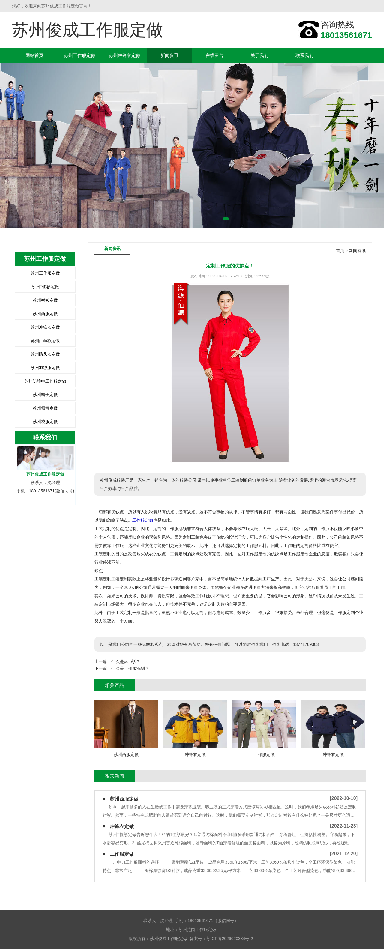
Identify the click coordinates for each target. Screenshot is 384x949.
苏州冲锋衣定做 (124, 55)
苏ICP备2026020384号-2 (229, 938)
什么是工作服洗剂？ (130, 668)
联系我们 (305, 55)
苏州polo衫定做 (45, 340)
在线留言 (215, 55)
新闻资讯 (169, 55)
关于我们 (259, 55)
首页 (340, 251)
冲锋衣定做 (122, 826)
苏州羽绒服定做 (45, 367)
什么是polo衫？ (125, 661)
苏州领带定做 (45, 408)
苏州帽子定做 (45, 394)
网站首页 (35, 55)
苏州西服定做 (45, 313)
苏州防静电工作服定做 (45, 381)
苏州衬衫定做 (45, 300)
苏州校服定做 (45, 421)
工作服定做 (142, 520)
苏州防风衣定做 (45, 354)
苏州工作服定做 (79, 55)
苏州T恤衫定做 (45, 286)
